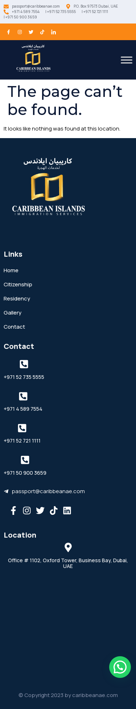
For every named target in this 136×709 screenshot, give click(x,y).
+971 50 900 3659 (25, 472)
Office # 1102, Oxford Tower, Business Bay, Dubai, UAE (68, 563)
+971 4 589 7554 (23, 408)
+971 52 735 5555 (24, 376)
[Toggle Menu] (126, 59)
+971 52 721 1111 (22, 440)
